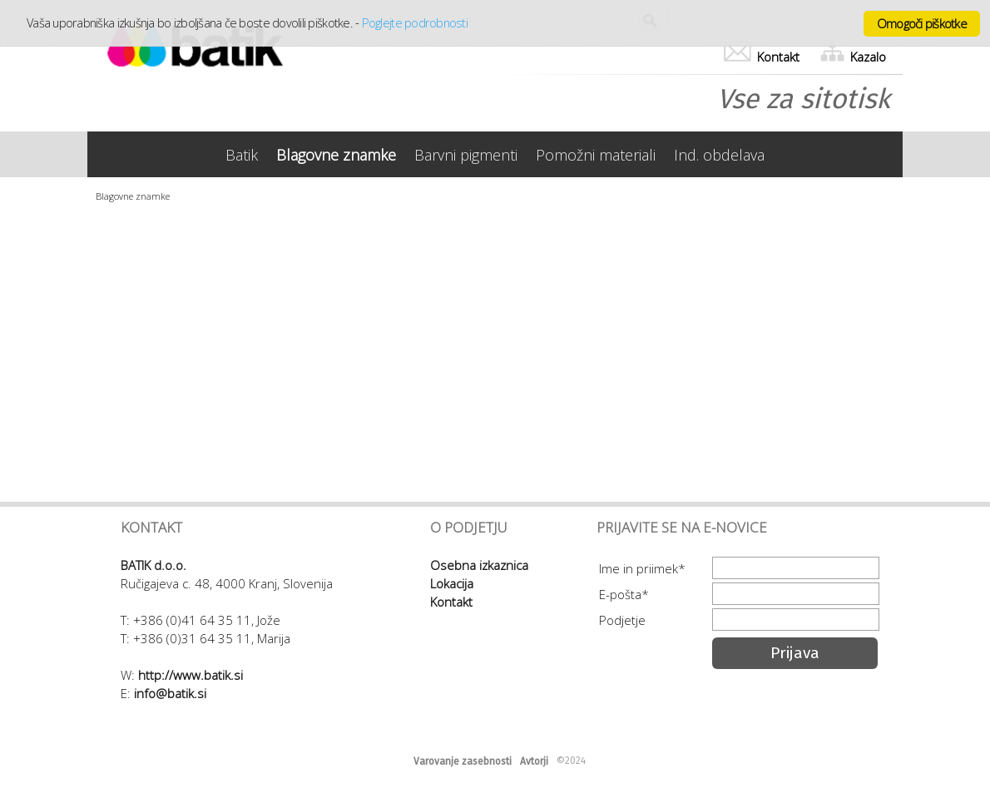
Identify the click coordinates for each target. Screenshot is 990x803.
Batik (241, 155)
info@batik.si (170, 693)
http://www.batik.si (190, 675)
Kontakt (761, 56)
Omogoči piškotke (922, 23)
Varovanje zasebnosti (462, 761)
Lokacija (451, 583)
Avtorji (534, 761)
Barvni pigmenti (465, 155)
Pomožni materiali (596, 155)
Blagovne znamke (336, 155)
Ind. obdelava (719, 155)
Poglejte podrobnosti (415, 22)
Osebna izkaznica (479, 565)
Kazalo (853, 56)
